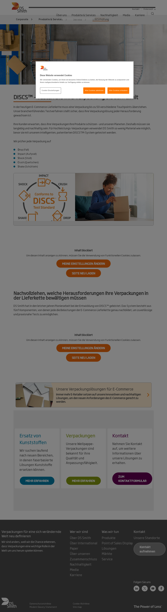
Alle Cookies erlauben (118, 90)
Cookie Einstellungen (50, 90)
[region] (85, 80)
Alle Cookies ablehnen (94, 90)
